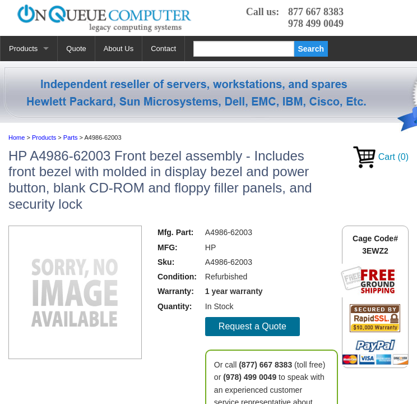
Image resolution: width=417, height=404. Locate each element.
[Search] (243, 49)
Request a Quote (252, 326)
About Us (118, 48)
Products (23, 48)
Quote (76, 48)
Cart (381, 157)
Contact (163, 48)
